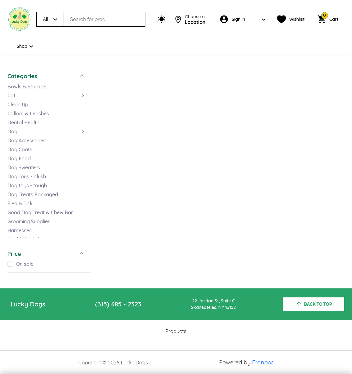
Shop (26, 46)
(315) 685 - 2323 (118, 304)
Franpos (263, 362)
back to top (313, 304)
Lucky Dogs (28, 304)
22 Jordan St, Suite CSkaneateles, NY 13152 (213, 304)
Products (176, 331)
